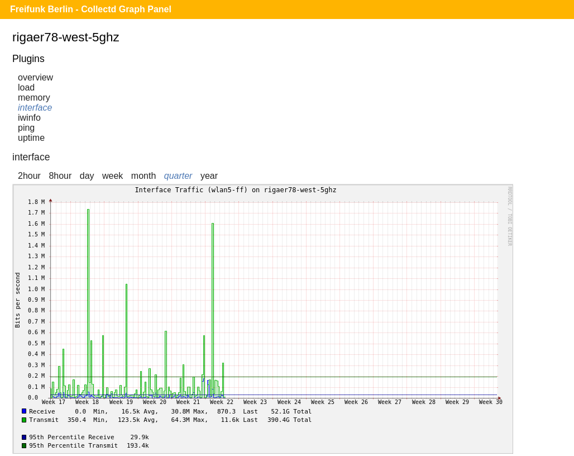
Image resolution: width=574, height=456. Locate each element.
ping (26, 127)
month (143, 175)
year (209, 175)
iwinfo (29, 117)
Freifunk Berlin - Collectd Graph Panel (90, 9)
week (112, 175)
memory (34, 97)
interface (35, 107)
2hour (29, 175)
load (26, 87)
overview (35, 77)
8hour (60, 175)
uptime (31, 137)
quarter (178, 175)
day (87, 175)
